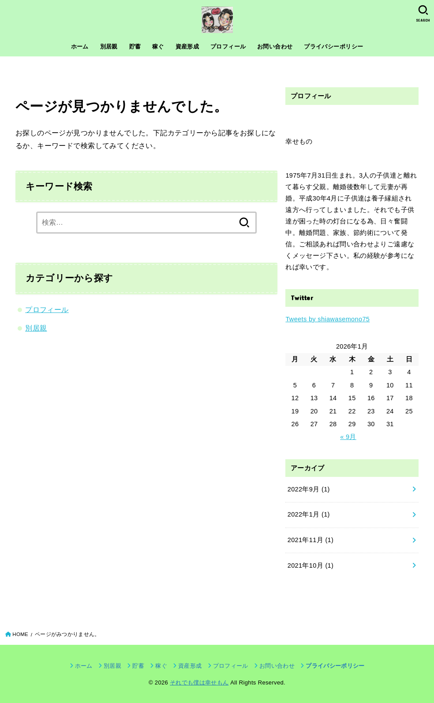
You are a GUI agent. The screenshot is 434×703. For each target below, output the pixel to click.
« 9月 (348, 436)
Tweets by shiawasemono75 (327, 319)
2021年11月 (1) (311, 539)
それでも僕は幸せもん (199, 682)
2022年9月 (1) (309, 489)
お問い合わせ (274, 46)
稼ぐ (158, 46)
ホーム (80, 46)
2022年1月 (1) (309, 514)
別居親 (109, 46)
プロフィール (228, 46)
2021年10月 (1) (311, 565)
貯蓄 (135, 46)
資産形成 (187, 46)
